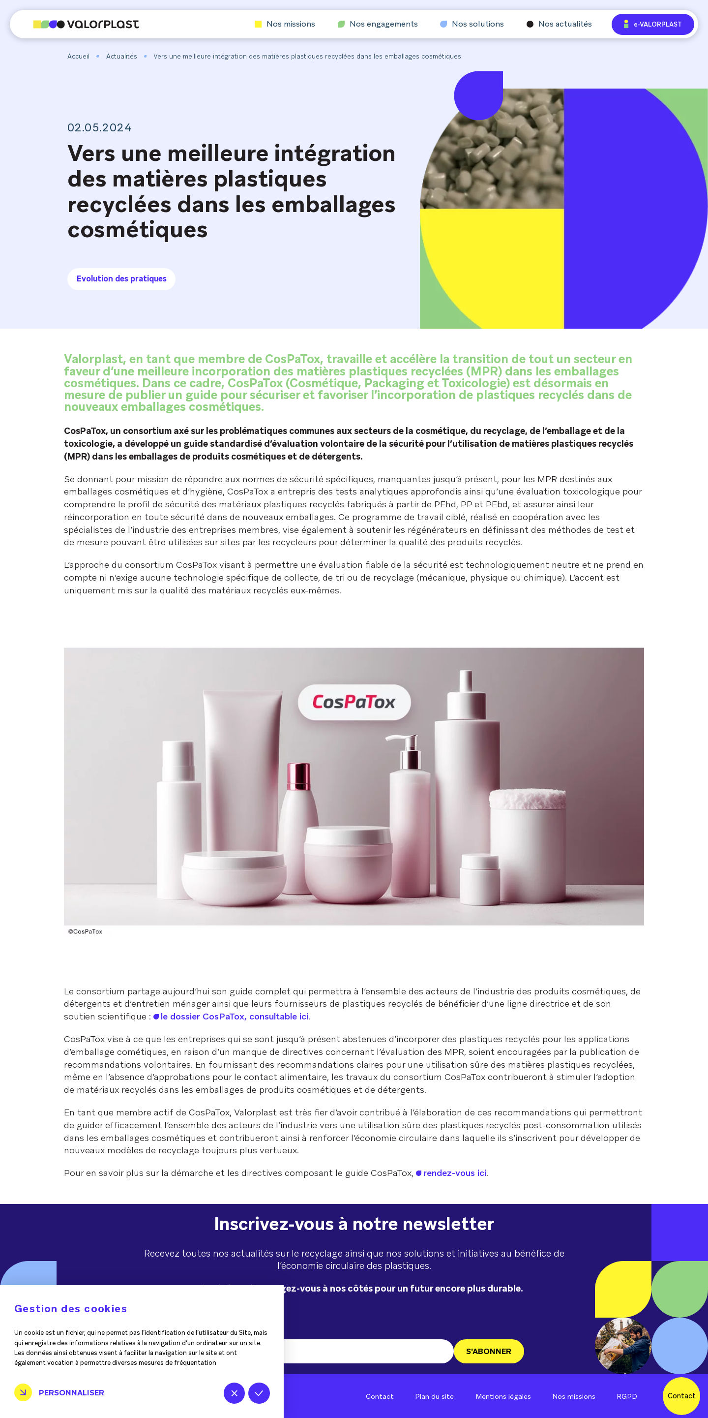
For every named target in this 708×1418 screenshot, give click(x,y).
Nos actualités (559, 24)
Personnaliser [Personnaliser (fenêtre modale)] (71, 1392)
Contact (380, 1396)
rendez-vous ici (454, 1172)
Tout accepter (258, 1393)
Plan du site (434, 1396)
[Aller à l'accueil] (74, 24)
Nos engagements (378, 24)
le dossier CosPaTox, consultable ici (234, 1016)
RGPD (627, 1396)
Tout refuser (234, 1393)
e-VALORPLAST (653, 24)
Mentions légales (503, 1396)
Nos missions (285, 24)
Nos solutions (472, 24)
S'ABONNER (488, 1351)
